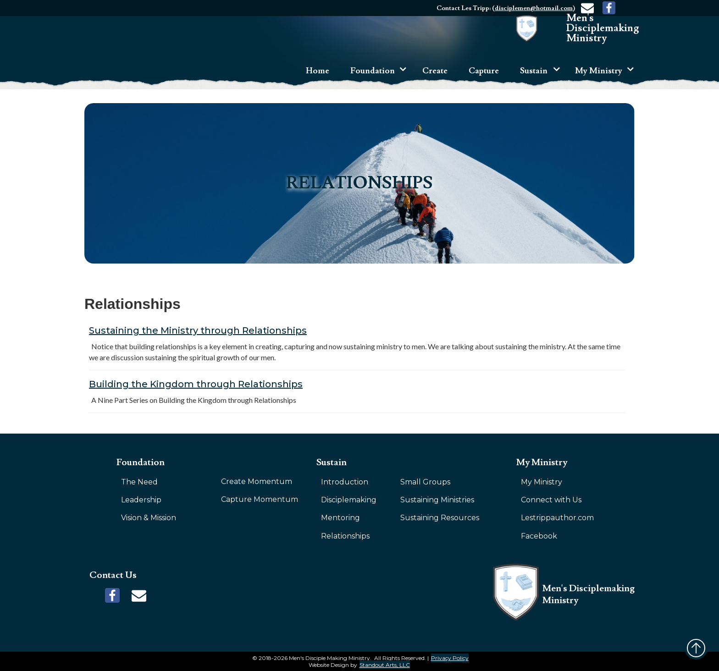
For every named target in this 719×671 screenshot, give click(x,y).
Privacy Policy (450, 657)
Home (317, 71)
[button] (375, 72)
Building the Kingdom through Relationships (196, 384)
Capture (484, 71)
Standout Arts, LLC (385, 664)
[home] (589, 28)
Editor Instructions (286, 631)
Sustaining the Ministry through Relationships (198, 330)
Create (435, 71)
